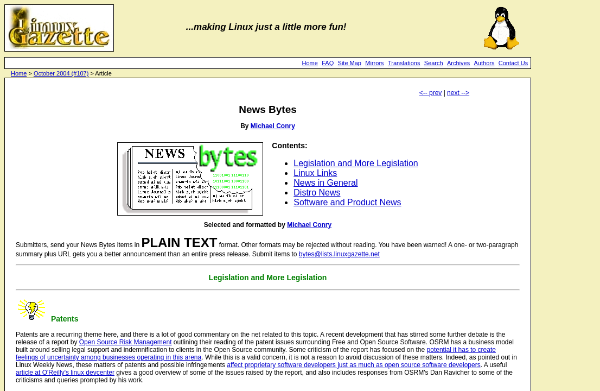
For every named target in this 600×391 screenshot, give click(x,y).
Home (310, 63)
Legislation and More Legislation (355, 163)
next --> (458, 93)
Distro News (316, 192)
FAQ (328, 63)
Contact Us (513, 63)
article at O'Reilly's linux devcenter (65, 372)
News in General (325, 182)
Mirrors (374, 63)
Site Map (349, 63)
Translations (404, 63)
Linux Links (315, 173)
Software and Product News (347, 202)
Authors (484, 63)
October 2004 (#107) (61, 73)
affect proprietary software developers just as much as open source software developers (353, 365)
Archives (458, 63)
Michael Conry (273, 126)
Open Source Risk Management (125, 342)
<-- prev (430, 93)
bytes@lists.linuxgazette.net (339, 254)
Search (433, 63)
